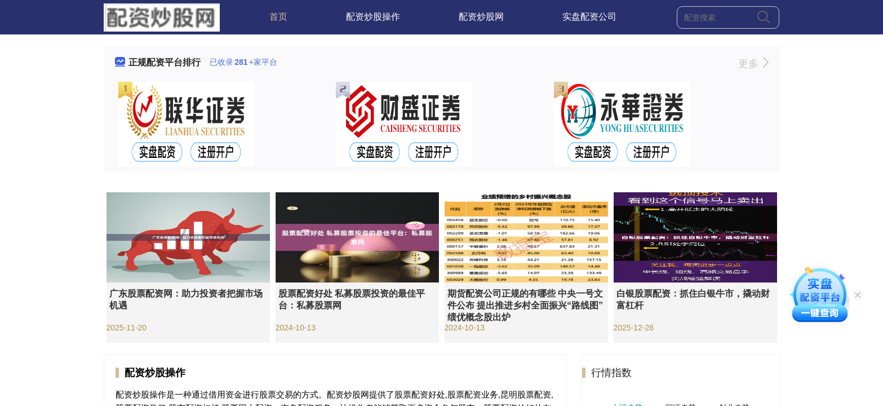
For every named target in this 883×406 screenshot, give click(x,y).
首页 (278, 16)
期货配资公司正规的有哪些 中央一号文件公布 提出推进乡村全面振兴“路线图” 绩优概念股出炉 (525, 305)
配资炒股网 (481, 16)
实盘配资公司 (589, 16)
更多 (753, 63)
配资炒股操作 (373, 16)
